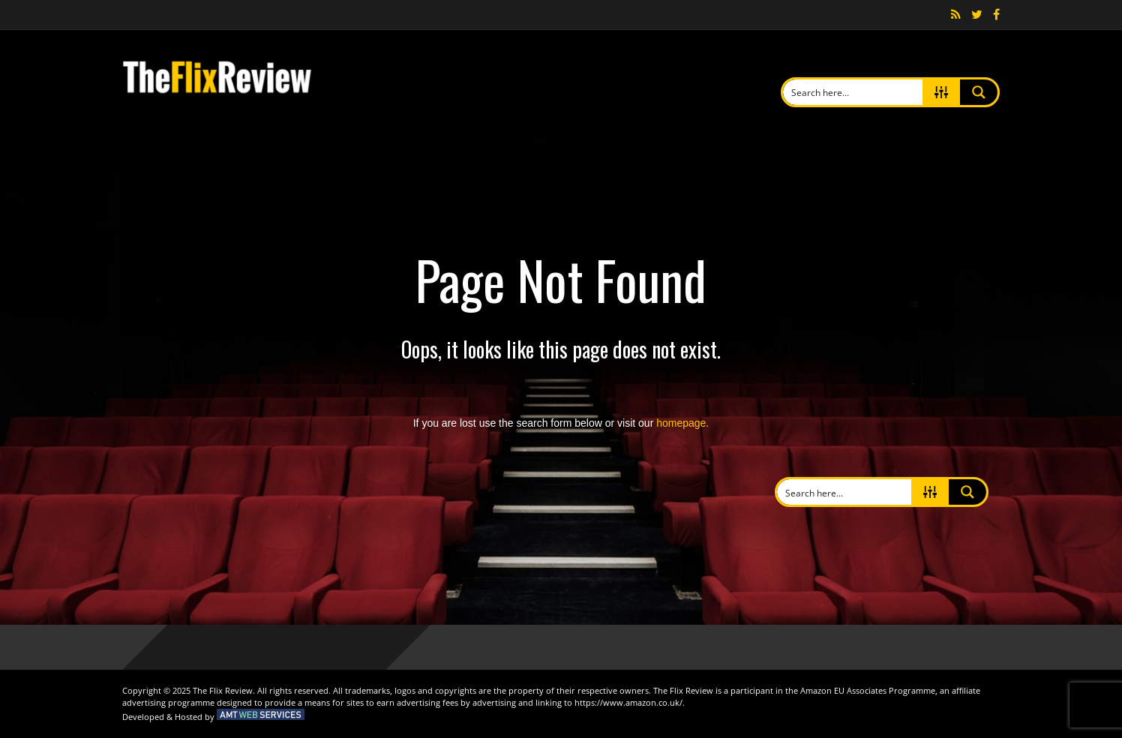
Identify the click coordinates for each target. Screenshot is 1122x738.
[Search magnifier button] (979, 92)
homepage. (682, 423)
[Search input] (853, 92)
